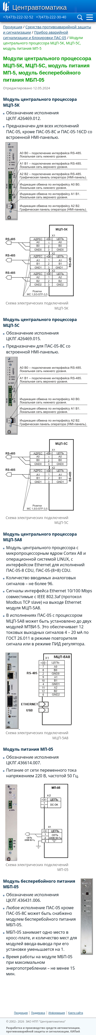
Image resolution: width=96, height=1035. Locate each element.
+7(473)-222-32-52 (18, 17)
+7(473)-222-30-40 (51, 17)
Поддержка (38, 1013)
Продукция (12, 26)
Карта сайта (75, 1013)
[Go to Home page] (38, 6)
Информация (56, 1013)
